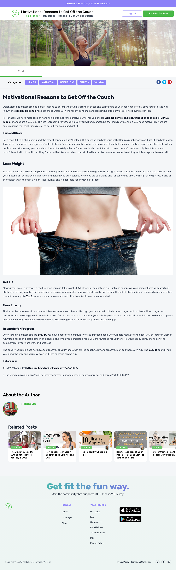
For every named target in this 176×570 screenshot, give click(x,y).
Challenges (67, 517)
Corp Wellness (96, 527)
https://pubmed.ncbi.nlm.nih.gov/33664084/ (52, 368)
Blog (92, 538)
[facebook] (158, 82)
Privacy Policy (97, 543)
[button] (145, 510)
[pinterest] (170, 82)
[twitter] (164, 82)
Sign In (132, 13)
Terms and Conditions (141, 562)
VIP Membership (97, 532)
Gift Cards (95, 511)
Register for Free (158, 13)
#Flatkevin (28, 403)
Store (64, 523)
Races (65, 511)
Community (96, 522)
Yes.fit (30, 296)
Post (21, 71)
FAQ (92, 517)
